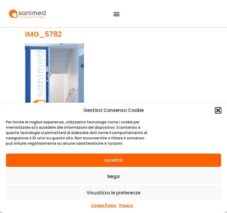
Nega (113, 176)
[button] (218, 110)
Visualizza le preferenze (113, 193)
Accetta (113, 160)
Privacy (126, 205)
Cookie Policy (103, 205)
